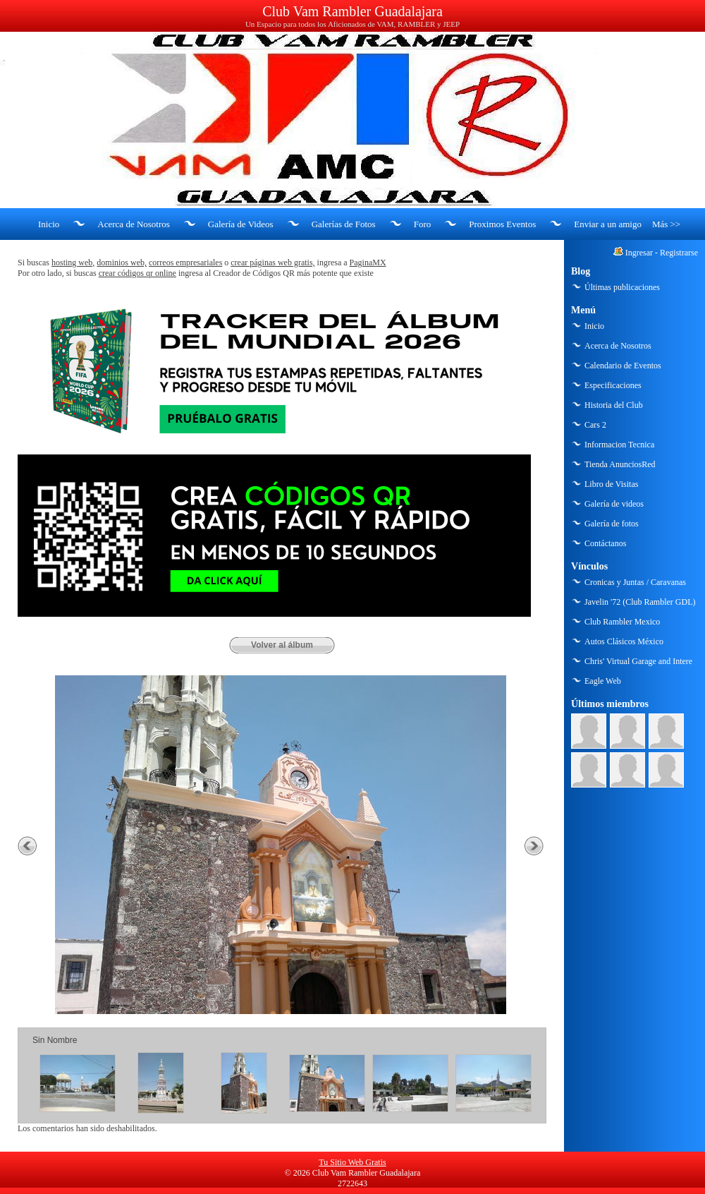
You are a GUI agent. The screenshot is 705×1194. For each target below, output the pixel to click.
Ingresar (639, 253)
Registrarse (679, 253)
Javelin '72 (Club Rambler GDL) (639, 602)
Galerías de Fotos (344, 224)
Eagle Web (602, 681)
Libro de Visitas (611, 484)
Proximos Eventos (502, 224)
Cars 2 (595, 425)
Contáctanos (605, 543)
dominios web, (122, 262)
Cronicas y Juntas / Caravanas (635, 582)
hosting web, (72, 262)
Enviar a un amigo (608, 224)
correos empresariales (185, 262)
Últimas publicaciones (622, 287)
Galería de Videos (241, 224)
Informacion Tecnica (619, 445)
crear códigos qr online (137, 273)
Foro (422, 224)
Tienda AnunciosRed (620, 464)
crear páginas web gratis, (272, 262)
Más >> (666, 224)
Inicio (48, 224)
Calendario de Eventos (622, 365)
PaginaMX (368, 262)
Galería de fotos (611, 524)
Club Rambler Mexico (622, 622)
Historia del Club (613, 405)
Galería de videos (614, 504)
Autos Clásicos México (623, 641)
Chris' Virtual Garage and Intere (638, 661)
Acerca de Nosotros (133, 224)
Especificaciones (613, 385)
